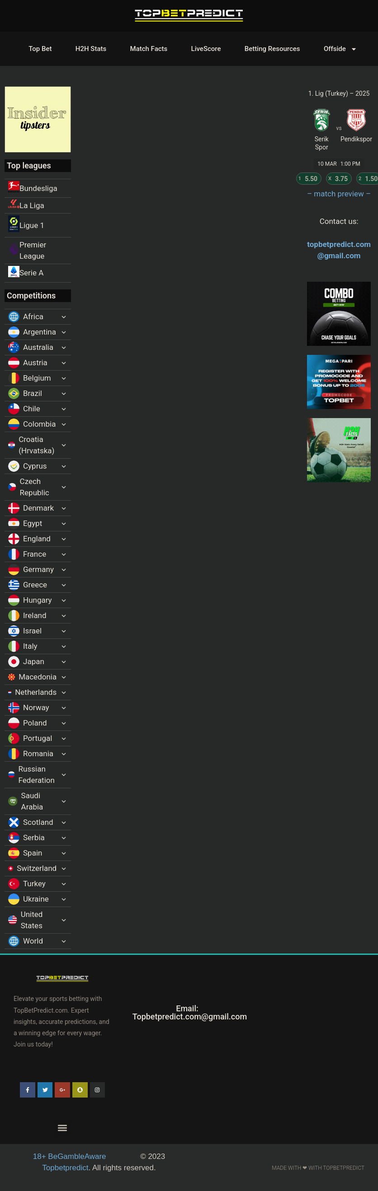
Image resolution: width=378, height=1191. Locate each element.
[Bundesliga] (38, 188)
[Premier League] (38, 250)
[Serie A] (38, 273)
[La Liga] (38, 205)
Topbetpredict (65, 1167)
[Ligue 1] (38, 225)
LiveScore (206, 49)
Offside (340, 49)
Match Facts (149, 49)
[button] (62, 1127)
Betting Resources (272, 49)
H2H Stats (91, 49)
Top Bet (40, 49)
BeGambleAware (71, 1156)
